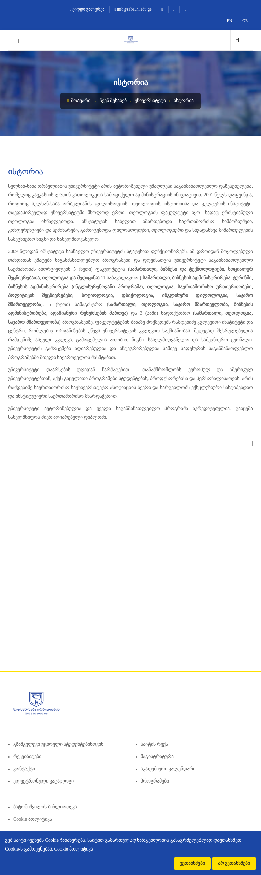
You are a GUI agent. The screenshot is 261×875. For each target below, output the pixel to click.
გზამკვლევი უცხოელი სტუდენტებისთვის (58, 744)
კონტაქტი (24, 768)
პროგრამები (155, 781)
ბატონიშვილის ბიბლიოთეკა (45, 806)
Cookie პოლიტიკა (32, 819)
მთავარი (79, 100)
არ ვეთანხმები (234, 863)
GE (245, 20)
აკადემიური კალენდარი (168, 768)
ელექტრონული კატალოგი (43, 781)
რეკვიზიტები (27, 756)
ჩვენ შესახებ (113, 100)
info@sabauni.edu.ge (133, 9)
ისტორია (184, 100)
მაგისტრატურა (157, 756)
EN (229, 20)
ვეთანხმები (192, 863)
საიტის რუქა (154, 744)
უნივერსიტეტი (150, 100)
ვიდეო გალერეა (87, 9)
